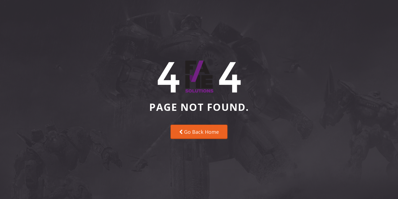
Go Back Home (199, 132)
